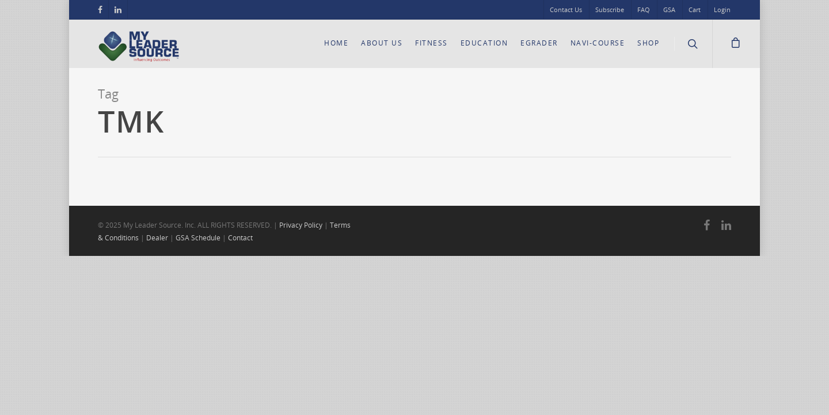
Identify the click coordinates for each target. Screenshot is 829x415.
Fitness (431, 43)
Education (484, 43)
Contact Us (566, 9)
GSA (669, 9)
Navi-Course (598, 43)
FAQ (643, 9)
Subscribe (609, 9)
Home (336, 43)
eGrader (539, 43)
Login (722, 9)
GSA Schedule (198, 238)
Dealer (157, 238)
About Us (381, 43)
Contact (240, 238)
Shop (648, 43)
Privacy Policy (300, 225)
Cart (695, 9)
